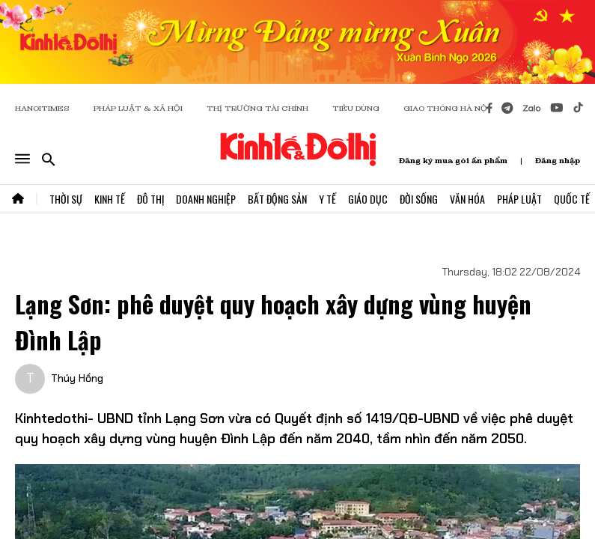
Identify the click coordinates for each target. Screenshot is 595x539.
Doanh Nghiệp (206, 199)
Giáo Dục (368, 199)
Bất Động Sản (277, 199)
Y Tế (327, 199)
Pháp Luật (519, 199)
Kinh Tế (109, 199)
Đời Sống (419, 199)
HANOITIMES (42, 108)
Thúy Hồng (77, 378)
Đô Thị (150, 199)
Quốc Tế (572, 199)
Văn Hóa (467, 199)
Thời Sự (65, 199)
